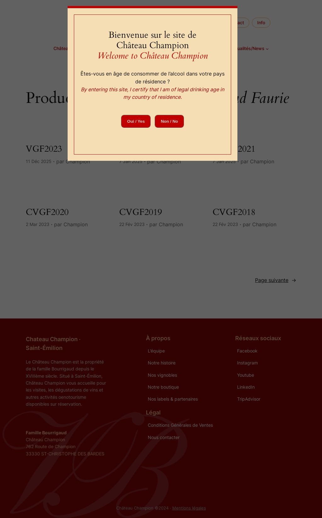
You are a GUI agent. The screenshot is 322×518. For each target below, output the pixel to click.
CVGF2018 (234, 212)
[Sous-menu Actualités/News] (267, 48)
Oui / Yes (136, 121)
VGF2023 (44, 149)
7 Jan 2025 (130, 161)
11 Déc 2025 (39, 161)
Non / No (169, 121)
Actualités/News (247, 48)
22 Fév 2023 (132, 224)
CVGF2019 (140, 212)
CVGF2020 (47, 212)
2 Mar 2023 (37, 224)
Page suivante (275, 280)
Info (261, 22)
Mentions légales (189, 508)
